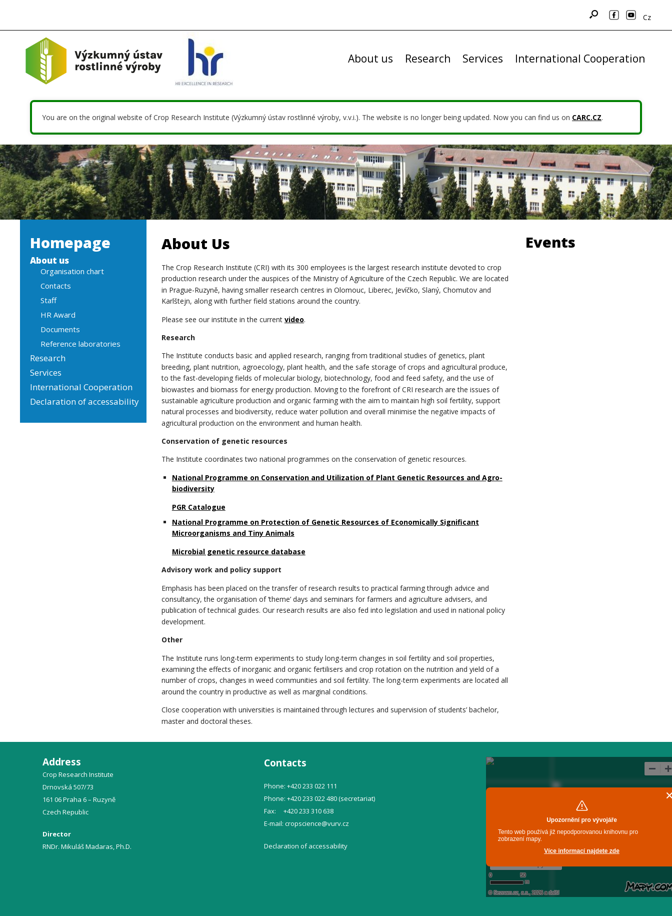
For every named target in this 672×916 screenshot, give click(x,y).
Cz (647, 17)
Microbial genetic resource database (239, 551)
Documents (60, 329)
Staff (48, 300)
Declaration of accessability (84, 401)
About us (370, 59)
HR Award (58, 315)
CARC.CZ (587, 117)
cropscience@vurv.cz (317, 823)
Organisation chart (72, 271)
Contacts (55, 286)
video (294, 319)
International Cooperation (580, 59)
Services (482, 59)
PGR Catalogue (199, 507)
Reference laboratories (80, 344)
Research (427, 59)
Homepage (70, 242)
